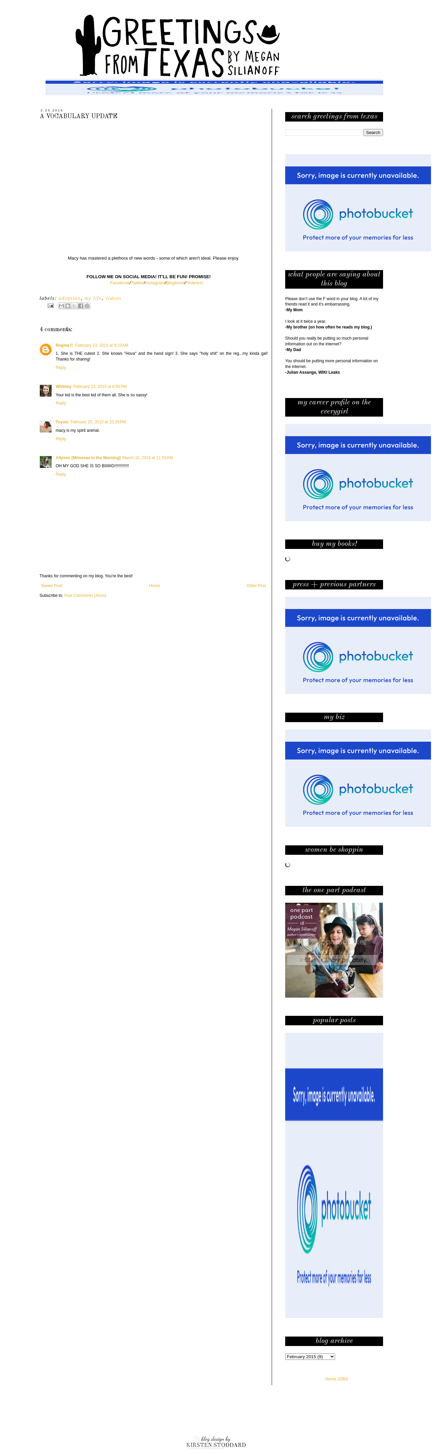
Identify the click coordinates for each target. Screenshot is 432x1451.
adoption (70, 298)
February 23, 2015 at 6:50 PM (100, 386)
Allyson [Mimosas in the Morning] (88, 457)
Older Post (256, 585)
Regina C (64, 345)
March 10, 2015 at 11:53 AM (148, 457)
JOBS (343, 1379)
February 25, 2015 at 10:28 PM (98, 422)
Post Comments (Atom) (85, 595)
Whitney (64, 386)
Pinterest (194, 282)
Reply (61, 367)
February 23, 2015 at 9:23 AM (101, 345)
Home (154, 585)
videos (113, 298)
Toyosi (62, 422)
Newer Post (51, 585)
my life (93, 298)
